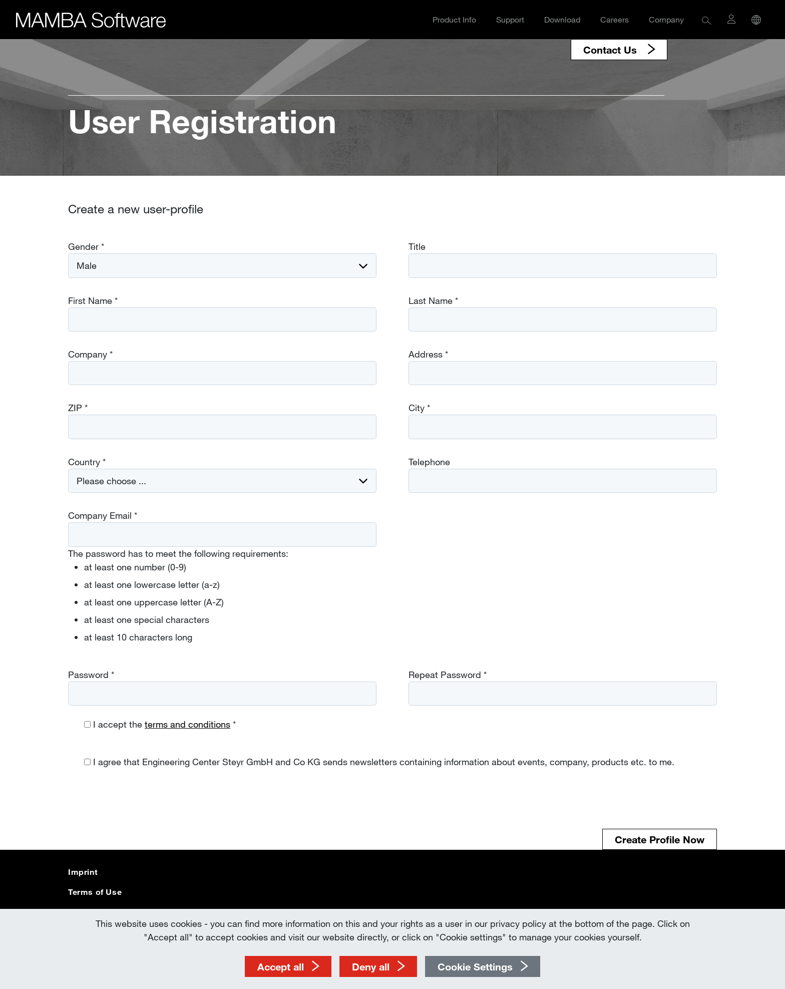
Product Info (454, 19)
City (419, 407)
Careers (614, 19)
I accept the (164, 724)
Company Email (102, 515)
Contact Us (611, 50)
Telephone (429, 461)
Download (562, 19)
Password (91, 674)
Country (87, 461)
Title (417, 246)
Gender (86, 246)
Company (666, 19)
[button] (706, 20)
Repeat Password (448, 674)
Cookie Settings (475, 966)
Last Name (433, 300)
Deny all (370, 966)
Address (428, 354)
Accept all (280, 966)
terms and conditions (187, 724)
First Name (93, 300)
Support (510, 19)
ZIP (78, 407)
